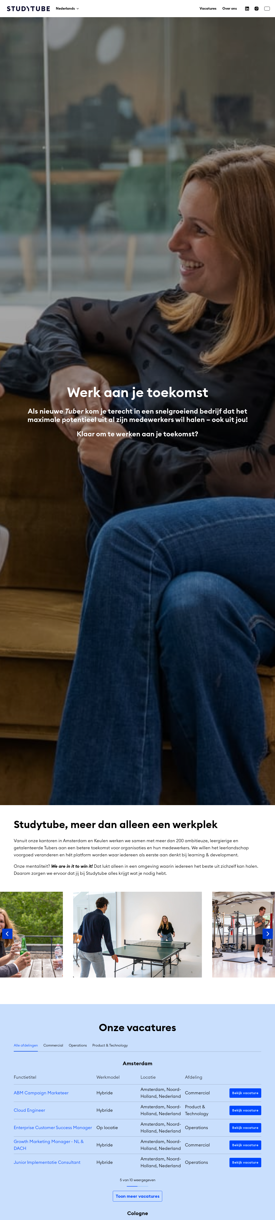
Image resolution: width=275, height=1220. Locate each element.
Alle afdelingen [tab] (26, 1045)
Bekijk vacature (245, 1093)
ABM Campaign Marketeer (41, 1093)
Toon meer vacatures (137, 1196)
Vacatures (208, 8)
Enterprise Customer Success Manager (53, 1128)
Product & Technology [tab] (110, 1045)
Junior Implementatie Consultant (47, 1162)
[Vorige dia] (7, 934)
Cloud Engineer (29, 1110)
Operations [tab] (78, 1045)
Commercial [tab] (53, 1045)
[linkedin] (247, 8)
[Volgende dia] (268, 934)
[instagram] (256, 8)
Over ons (229, 8)
